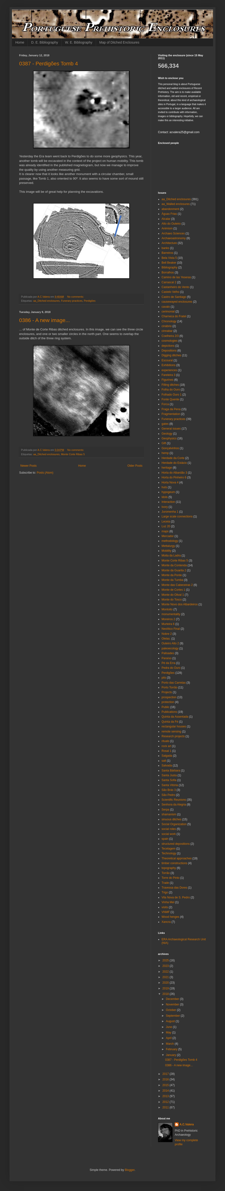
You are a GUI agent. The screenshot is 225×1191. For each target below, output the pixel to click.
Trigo (165, 892)
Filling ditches (170, 384)
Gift (164, 443)
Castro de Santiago (174, 297)
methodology (170, 541)
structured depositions (176, 843)
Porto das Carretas (174, 682)
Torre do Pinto (171, 877)
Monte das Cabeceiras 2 (177, 585)
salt (164, 760)
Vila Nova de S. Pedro (176, 897)
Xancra (166, 922)
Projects (167, 692)
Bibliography (169, 267)
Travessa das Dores (174, 887)
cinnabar (167, 331)
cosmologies (170, 340)
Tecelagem (168, 848)
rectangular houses (174, 726)
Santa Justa (169, 775)
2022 (166, 971)
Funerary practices (71, 300)
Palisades (168, 653)
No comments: (76, 296)
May (169, 1032)
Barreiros (167, 253)
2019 (166, 988)
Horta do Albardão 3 (174, 472)
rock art (166, 746)
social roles (169, 829)
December (173, 999)
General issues (171, 428)
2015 (166, 1085)
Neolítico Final (171, 628)
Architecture (169, 243)
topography (169, 868)
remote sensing (171, 731)
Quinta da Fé (170, 721)
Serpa (165, 809)
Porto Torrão (169, 687)
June (169, 1027)
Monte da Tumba (172, 580)
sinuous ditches (171, 819)
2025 (166, 960)
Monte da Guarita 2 (174, 570)
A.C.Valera (187, 1124)
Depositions (169, 350)
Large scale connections (177, 516)
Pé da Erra (168, 663)
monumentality (171, 614)
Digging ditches (171, 355)
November (173, 1004)
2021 (166, 977)
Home (19, 42)
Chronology (169, 321)
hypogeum (168, 492)
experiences (169, 370)
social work (169, 834)
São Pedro (168, 795)
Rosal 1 (166, 751)
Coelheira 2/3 (170, 336)
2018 (166, 994)
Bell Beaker (169, 262)
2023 (166, 966)
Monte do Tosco (172, 599)
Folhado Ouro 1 (171, 394)
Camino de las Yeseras (176, 277)
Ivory (165, 507)
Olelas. (166, 638)
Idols (165, 497)
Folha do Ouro (171, 389)
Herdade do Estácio (174, 463)
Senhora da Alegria (174, 804)
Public (165, 707)
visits (165, 907)
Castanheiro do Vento (175, 287)
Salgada (167, 755)
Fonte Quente (170, 399)
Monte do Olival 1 (173, 594)
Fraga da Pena (171, 409)
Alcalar (166, 219)
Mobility (166, 550)
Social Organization (174, 824)
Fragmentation (171, 414)
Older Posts (134, 465)
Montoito (167, 609)
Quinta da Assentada (175, 716)
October (171, 1010)
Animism (167, 228)
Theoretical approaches (176, 858)
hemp (165, 453)
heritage (167, 467)
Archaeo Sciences (173, 233)
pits (164, 677)
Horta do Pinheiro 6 (174, 477)
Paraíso (166, 658)
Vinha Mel (168, 902)
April (169, 1038)
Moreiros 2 (168, 619)
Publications (169, 712)
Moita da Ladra (171, 555)
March (170, 1043)
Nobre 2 (167, 633)
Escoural (167, 360)
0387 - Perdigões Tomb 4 (48, 64)
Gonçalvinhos (170, 448)
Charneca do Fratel (174, 316)
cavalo (166, 306)
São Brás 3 (169, 790)
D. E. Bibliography (44, 42)
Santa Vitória (170, 785)
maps (165, 531)
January (171, 1055)
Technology (169, 853)
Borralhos (168, 272)
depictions (168, 345)
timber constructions (174, 863)
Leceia (166, 521)
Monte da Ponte (172, 575)
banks (165, 248)
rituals (165, 741)
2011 (166, 1107)
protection (168, 702)
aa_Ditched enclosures (46, 300)
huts (164, 487)
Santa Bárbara (171, 770)
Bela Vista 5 (169, 258)
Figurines (167, 379)
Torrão (166, 873)
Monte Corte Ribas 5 (73, 454)
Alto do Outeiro (171, 223)
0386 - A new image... (44, 320)
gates (165, 423)
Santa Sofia (169, 780)
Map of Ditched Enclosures (119, 42)
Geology (167, 433)
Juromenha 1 (170, 511)
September (173, 1015)
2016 (166, 1079)
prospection (169, 697)
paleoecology (170, 648)
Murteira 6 (168, 624)
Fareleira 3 (168, 375)
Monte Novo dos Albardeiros (180, 604)
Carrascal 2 (169, 282)
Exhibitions (168, 365)
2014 (166, 1090)
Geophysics (169, 438)
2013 (166, 1096)
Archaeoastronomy (174, 238)
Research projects (173, 736)
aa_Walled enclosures (176, 204)
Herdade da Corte (173, 458)
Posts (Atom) (45, 472)
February (172, 1049)
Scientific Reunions (174, 799)
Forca (165, 404)
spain (165, 838)
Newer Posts (28, 465)
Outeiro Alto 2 (170, 643)
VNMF (166, 912)
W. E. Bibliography (78, 42)
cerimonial (168, 311)
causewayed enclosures (177, 301)
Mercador (168, 536)
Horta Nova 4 (170, 482)
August (171, 1021)
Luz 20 (166, 526)
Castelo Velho (170, 292)
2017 (166, 1074)
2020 (166, 982)
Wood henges (170, 917)
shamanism (169, 814)
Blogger (130, 1170)
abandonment (170, 209)
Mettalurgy (168, 546)
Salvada (167, 765)
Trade (165, 883)
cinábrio (167, 326)
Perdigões (90, 300)
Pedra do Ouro (171, 667)
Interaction (168, 502)
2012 (166, 1102)
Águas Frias (169, 214)
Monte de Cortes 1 (173, 589)
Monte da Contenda (174, 565)
